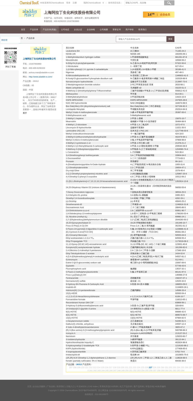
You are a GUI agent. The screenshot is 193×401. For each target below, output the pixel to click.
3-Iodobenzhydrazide (75, 339)
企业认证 (78, 29)
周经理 (4, 40)
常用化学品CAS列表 (109, 386)
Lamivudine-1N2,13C (75, 131)
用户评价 (130, 29)
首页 (23, 29)
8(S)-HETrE (71, 315)
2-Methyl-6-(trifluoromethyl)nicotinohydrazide (86, 137)
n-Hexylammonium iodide (77, 321)
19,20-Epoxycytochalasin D (78, 223)
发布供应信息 (114, 3)
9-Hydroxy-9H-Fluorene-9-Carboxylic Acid (85, 284)
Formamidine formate (75, 299)
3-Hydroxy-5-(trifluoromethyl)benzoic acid (84, 305)
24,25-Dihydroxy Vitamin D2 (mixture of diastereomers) (91, 187)
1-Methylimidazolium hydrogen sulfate (83, 57)
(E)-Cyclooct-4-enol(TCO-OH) (79, 232)
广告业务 (51, 386)
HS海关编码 (160, 386)
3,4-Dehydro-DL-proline (76, 195)
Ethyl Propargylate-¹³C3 (76, 241)
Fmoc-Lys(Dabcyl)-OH (76, 275)
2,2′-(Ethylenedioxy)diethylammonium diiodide (87, 219)
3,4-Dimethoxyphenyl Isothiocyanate (82, 155)
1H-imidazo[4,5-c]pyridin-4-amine (81, 309)
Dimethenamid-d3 (74, 204)
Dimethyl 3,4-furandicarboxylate (80, 198)
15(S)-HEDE (71, 293)
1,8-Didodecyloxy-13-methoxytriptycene (84, 213)
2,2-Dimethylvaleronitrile (77, 167)
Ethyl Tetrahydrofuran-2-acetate (80, 253)
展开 (25, 113)
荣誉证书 (117, 29)
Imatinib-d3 (71, 287)
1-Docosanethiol (73, 158)
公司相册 (104, 29)
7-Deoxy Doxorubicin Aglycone (80, 192)
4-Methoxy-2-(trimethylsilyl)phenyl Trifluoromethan (88, 91)
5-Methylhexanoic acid (76, 115)
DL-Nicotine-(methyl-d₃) (76, 216)
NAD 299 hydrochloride (76, 103)
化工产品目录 (126, 386)
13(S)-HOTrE (72, 318)
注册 (75, 3)
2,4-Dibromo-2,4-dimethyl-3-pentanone (83, 250)
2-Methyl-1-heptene (75, 118)
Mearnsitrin (71, 121)
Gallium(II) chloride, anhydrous (80, 324)
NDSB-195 (71, 54)
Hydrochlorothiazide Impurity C (80, 342)
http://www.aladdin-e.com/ (40, 77)
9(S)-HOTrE (71, 312)
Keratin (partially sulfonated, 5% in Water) (84, 361)
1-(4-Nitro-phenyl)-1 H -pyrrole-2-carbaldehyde (87, 69)
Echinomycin (72, 259)
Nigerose (70, 72)
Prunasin (70, 161)
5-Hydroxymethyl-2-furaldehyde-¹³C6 (82, 345)
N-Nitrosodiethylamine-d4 (77, 75)
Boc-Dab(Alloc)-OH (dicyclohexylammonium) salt (88, 106)
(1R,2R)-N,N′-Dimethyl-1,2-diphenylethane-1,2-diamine (91, 358)
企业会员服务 (39, 386)
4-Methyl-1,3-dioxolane (76, 124)
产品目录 (34, 29)
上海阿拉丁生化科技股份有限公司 (39, 58)
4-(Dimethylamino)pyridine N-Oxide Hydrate (86, 164)
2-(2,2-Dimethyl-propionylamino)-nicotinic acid (86, 173)
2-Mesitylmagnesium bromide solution (83, 84)
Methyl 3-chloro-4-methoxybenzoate (82, 140)
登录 (68, 3)
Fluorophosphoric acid (76, 269)
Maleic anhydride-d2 (75, 88)
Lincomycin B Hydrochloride (78, 127)
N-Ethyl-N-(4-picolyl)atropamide (80, 63)
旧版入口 (71, 386)
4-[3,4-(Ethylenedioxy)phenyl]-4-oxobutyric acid (87, 256)
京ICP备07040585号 (87, 390)
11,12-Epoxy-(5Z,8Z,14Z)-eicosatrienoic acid (86, 244)
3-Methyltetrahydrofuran (77, 97)
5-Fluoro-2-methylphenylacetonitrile (82, 272)
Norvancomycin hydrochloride (79, 81)
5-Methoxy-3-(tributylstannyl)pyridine (82, 149)
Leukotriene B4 (73, 51)
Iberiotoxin (70, 336)
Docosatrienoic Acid (75, 207)
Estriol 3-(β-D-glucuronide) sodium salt (83, 262)
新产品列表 (139, 386)
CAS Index (93, 386)
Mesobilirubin (72, 60)
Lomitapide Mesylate (75, 109)
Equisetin (70, 266)
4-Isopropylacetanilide (76, 351)
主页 (29, 386)
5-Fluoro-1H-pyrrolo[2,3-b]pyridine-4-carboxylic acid (89, 229)
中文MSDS (81, 386)
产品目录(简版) (49, 29)
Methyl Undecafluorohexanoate (80, 134)
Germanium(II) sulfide (76, 281)
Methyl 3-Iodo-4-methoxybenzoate (81, 112)
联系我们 (142, 29)
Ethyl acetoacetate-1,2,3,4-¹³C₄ (80, 238)
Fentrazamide (72, 278)
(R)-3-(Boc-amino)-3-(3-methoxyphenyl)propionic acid (90, 330)
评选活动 (149, 386)
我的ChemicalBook (92, 3)
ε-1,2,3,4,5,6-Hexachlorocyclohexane (83, 296)
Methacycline (72, 94)
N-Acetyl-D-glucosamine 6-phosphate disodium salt (89, 78)
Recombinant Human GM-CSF (80, 302)
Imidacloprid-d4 (73, 354)
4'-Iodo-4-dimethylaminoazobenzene (82, 327)
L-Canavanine (72, 152)
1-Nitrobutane (72, 66)
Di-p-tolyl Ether (72, 170)
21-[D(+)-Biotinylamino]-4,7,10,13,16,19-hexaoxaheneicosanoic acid (97, 181)
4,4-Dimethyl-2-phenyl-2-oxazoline (81, 176)
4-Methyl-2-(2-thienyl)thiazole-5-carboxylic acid (87, 146)
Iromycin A (71, 333)
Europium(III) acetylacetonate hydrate (83, 247)
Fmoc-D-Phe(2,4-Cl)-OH (77, 226)
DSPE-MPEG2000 (74, 100)
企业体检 (91, 29)
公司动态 (65, 29)
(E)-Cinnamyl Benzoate (76, 235)
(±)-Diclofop (71, 201)
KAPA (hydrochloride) (75, 348)
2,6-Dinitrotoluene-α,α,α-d (77, 210)
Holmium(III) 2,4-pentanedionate (80, 290)
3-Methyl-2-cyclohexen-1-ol (78, 143)
